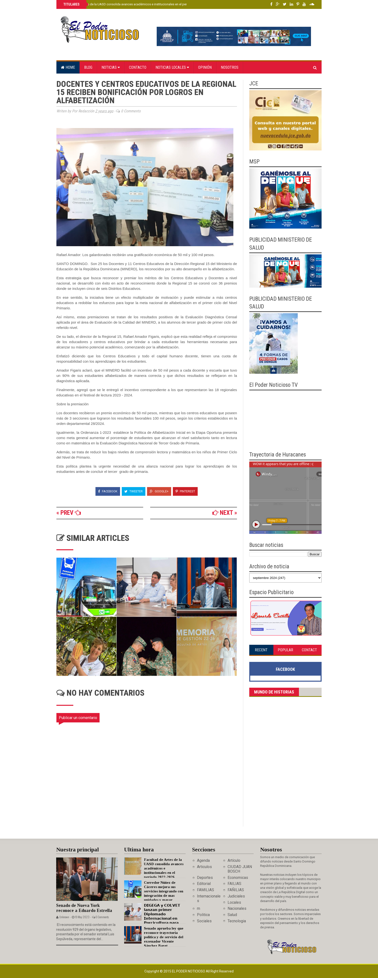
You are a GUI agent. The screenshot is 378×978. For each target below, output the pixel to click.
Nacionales (237, 908)
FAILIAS (234, 883)
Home (68, 67)
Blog (88, 67)
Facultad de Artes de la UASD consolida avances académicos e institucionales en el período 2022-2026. (135, 4)
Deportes (205, 877)
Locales (234, 902)
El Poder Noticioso (189, 971)
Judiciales (236, 896)
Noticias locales (172, 67)
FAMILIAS (205, 890)
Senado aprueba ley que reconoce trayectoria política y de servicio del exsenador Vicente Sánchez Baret (163, 937)
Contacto (137, 67)
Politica (203, 914)
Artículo (234, 860)
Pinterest (185, 491)
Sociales (204, 921)
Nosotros (229, 67)
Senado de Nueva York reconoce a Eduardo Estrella (84, 908)
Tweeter (133, 491)
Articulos (204, 866)
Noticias (110, 67)
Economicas (238, 877)
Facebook (107, 491)
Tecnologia (237, 921)
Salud (232, 914)
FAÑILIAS (236, 890)
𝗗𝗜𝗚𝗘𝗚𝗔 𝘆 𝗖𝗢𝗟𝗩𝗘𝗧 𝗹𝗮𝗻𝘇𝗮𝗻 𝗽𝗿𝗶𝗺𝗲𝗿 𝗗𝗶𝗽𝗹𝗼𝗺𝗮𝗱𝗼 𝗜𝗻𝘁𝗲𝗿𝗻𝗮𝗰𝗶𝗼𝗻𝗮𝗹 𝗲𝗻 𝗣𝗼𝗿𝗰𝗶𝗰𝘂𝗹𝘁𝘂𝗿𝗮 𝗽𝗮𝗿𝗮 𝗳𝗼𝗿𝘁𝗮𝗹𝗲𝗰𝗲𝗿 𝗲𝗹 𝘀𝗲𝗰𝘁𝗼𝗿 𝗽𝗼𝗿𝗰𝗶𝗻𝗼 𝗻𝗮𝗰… (152, 918)
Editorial (204, 883)
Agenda (203, 860)
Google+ (159, 491)
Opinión (205, 67)
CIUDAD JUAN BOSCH (240, 869)
